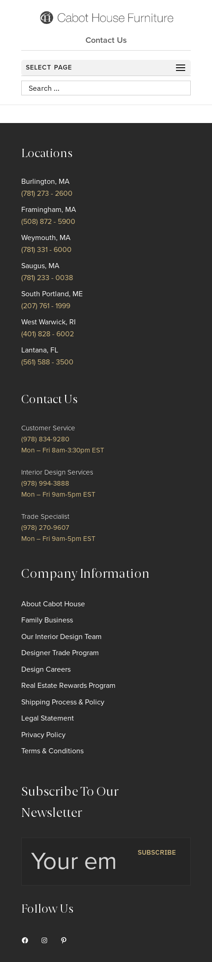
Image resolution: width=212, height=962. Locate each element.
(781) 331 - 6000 (46, 249)
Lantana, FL (39, 350)
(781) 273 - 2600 (47, 193)
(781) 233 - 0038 (47, 277)
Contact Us (106, 40)
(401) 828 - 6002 (47, 334)
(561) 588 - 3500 (47, 362)
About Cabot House (53, 604)
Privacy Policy (43, 734)
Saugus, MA (40, 265)
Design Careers (46, 669)
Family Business (47, 620)
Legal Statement (47, 718)
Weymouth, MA (46, 237)
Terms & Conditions (52, 751)
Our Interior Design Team (61, 636)
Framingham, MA (48, 209)
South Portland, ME (52, 294)
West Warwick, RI (48, 322)
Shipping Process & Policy (62, 702)
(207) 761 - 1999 (45, 306)
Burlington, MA (45, 181)
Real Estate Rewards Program (68, 685)
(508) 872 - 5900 (48, 221)
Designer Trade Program (60, 652)
